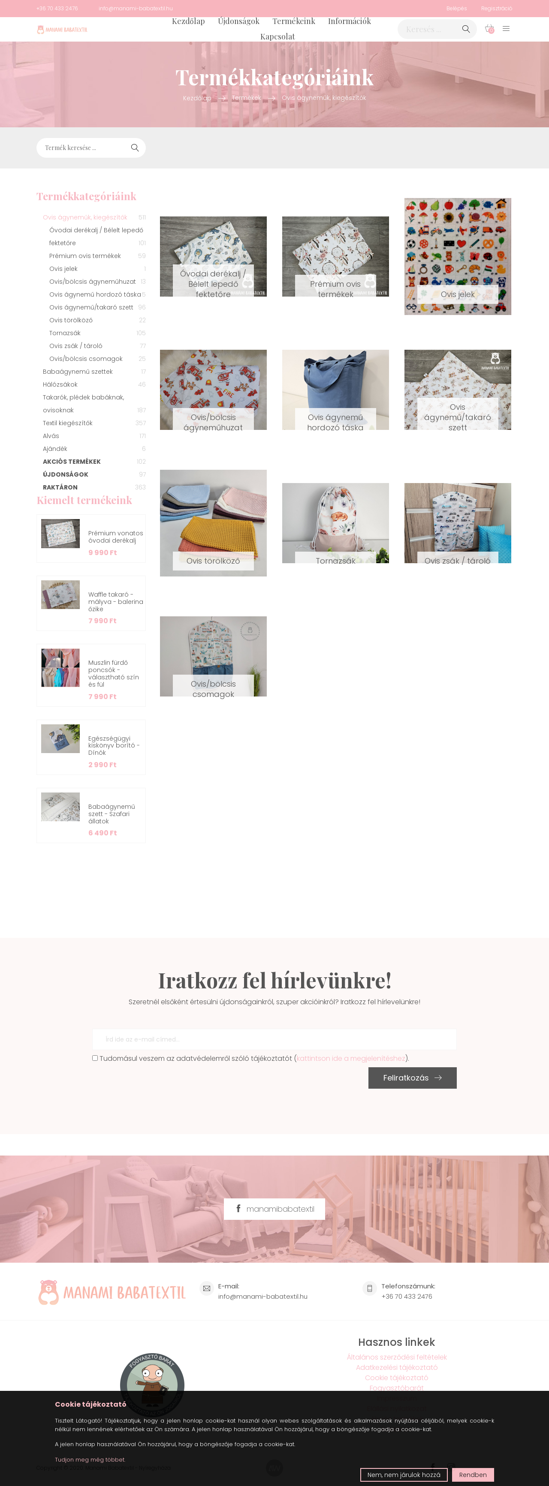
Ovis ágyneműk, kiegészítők (324, 97)
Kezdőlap (188, 21)
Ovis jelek (458, 294)
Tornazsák (336, 560)
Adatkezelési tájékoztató (397, 1367)
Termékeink (293, 21)
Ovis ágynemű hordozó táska (335, 422)
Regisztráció (497, 8)
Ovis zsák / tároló (458, 560)
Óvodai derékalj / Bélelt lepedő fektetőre (213, 284)
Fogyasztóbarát (397, 1388)
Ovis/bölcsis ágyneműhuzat (213, 422)
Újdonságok (238, 21)
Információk (349, 21)
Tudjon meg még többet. (90, 1460)
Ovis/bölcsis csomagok (213, 688)
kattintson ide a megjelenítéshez (351, 1058)
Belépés (456, 8)
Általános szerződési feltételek (397, 1357)
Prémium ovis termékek (335, 289)
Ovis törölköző (213, 560)
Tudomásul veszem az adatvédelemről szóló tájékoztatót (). (250, 1058)
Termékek (246, 97)
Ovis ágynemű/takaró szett (457, 417)
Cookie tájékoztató (396, 1378)
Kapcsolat (277, 36)
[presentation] (157, 1084)
